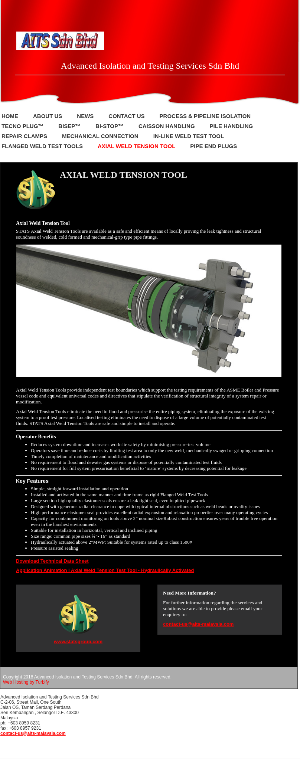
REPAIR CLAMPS (24, 136)
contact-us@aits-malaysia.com (198, 624)
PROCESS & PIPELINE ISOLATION (205, 116)
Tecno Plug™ (22, 126)
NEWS (85, 116)
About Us (47, 116)
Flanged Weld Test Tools (42, 146)
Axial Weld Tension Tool (136, 146)
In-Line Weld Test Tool (188, 136)
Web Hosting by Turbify (26, 682)
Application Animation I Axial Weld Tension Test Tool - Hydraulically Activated (105, 570)
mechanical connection (100, 136)
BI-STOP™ (109, 126)
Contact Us (126, 116)
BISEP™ (69, 126)
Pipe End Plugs (213, 146)
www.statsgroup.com (78, 641)
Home (9, 116)
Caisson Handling (166, 126)
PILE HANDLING (231, 126)
